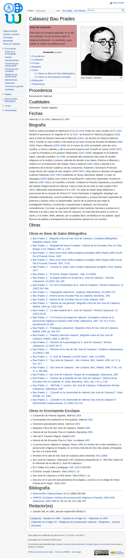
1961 (47, 182)
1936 (62, 145)
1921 (119, 131)
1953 (62, 483)
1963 (114, 186)
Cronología (8, 37)
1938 (87, 153)
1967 (67, 119)
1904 (47, 119)
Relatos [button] (8, 94)
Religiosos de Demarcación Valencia (77, 522)
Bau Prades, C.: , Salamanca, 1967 (75, 374)
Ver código (67, 10)
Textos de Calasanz (11, 44)
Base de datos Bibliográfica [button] (11, 100)
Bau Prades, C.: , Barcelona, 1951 (71, 295)
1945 (95, 164)
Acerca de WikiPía (62, 552)
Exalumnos (10, 83)
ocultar (58, 52)
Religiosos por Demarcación (11, 75)
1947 (81, 171)
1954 (72, 436)
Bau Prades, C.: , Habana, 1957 (68, 299)
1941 (80, 138)
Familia (8, 57)
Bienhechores (11, 80)
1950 (70, 471)
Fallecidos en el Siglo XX (44, 522)
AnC (98, 455)
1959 (80, 444)
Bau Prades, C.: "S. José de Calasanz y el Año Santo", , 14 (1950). (69, 356)
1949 (87, 428)
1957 (58, 175)
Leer (58, 10)
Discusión (40, 10)
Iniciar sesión (118, 3)
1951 (90, 432)
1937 (118, 149)
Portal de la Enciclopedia (10, 53)
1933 (116, 134)
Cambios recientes (11, 34)
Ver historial (79, 10)
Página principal (10, 31)
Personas (36, 525)
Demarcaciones (12, 60)
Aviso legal (76, 552)
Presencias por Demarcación (11, 65)
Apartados (9, 89)
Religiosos (104, 522)
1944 (77, 424)
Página (30, 10)
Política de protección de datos (40, 552)
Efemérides (8, 41)
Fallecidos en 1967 (98, 518)
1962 (31, 142)
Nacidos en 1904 (51, 518)
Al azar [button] (8, 106)
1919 (81, 131)
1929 (78, 415)
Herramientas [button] (11, 110)
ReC (71, 467)
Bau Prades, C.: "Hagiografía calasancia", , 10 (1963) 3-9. (74, 292)
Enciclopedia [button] (10, 49)
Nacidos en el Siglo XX (74, 518)
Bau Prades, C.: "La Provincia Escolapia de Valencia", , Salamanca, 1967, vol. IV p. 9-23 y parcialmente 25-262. (74, 321)
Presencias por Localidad (11, 70)
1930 (119, 142)
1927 (75, 134)
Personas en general (14, 86)
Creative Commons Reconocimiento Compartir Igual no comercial (82, 544)
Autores (116, 522)
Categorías (35, 518)
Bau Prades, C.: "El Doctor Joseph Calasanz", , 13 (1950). (64, 274)
